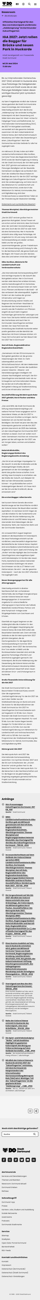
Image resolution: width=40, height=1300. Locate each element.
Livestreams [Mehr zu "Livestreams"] (7, 1217)
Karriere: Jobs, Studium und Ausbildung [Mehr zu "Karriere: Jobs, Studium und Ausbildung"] (18, 1209)
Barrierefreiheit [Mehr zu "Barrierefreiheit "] (8, 1246)
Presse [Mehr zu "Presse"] (4, 1206)
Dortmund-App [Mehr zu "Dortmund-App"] (8, 1202)
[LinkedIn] (34, 1160)
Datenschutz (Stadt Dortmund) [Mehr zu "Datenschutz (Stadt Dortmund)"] (15, 1272)
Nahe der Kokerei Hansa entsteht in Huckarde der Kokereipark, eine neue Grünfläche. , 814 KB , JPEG (16, 1024)
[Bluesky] (22, 1160)
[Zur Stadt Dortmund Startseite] (7, 4)
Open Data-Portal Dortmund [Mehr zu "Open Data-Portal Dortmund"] (14, 1243)
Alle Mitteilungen (9, 16)
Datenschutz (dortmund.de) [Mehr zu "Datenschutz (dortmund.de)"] (13, 1269)
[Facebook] (4, 1160)
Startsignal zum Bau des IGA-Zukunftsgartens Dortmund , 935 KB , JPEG (17, 986)
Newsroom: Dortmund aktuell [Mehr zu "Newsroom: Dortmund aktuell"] (14, 1183)
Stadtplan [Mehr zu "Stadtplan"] (6, 1239)
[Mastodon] (16, 1160)
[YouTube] (28, 1160)
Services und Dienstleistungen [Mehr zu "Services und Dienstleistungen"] (14, 1176)
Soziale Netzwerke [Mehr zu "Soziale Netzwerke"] (9, 1213)
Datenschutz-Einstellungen (13, 1276)
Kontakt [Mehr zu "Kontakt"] (5, 1261)
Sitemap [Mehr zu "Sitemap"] (5, 1235)
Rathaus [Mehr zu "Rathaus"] (5, 1191)
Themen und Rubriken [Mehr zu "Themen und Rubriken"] (11, 1180)
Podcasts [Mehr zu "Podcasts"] (5, 1221)
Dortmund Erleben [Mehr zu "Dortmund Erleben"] (9, 1187)
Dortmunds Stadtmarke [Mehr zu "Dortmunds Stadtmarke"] (12, 1224)
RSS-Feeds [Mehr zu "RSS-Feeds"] (6, 1250)
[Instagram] (10, 1160)
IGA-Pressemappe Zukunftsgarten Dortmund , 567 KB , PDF (18, 807)
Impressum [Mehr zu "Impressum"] (6, 1265)
